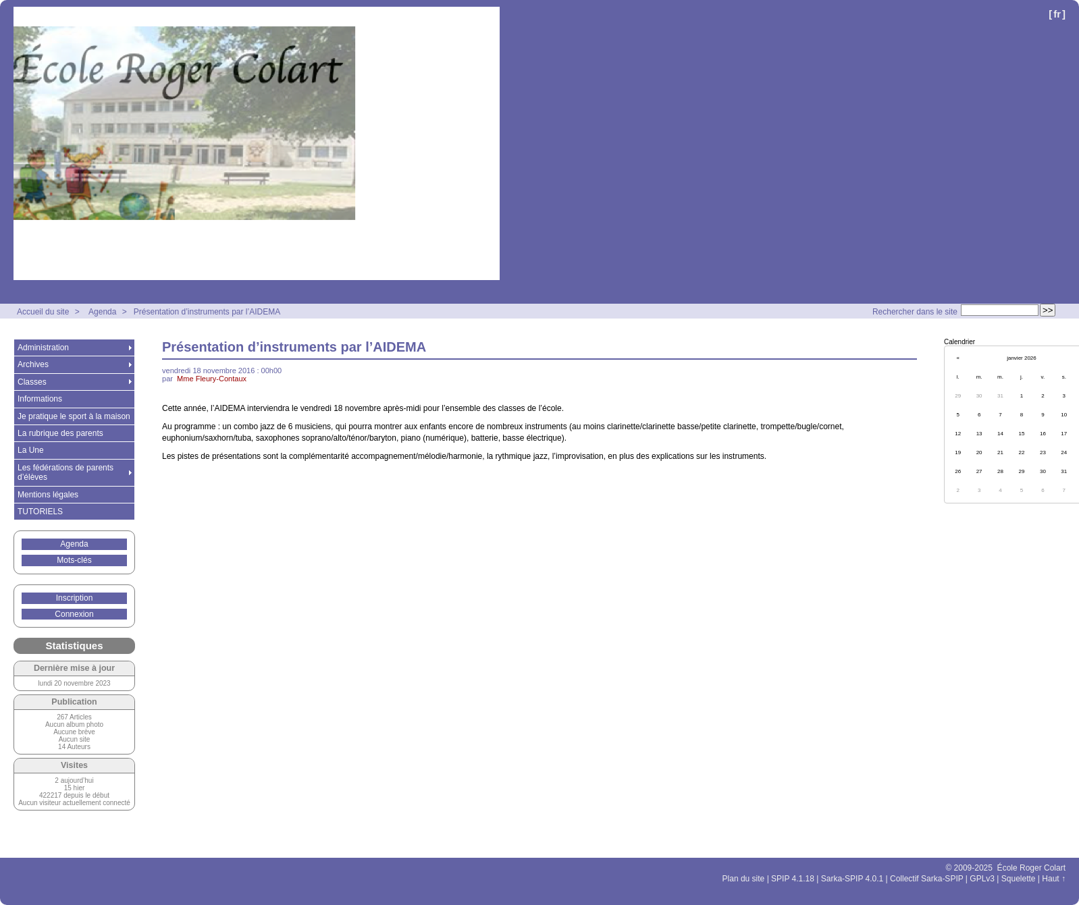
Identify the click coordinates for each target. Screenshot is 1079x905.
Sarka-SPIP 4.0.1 (852, 878)
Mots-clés (74, 560)
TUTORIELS (40, 511)
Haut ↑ (1053, 878)
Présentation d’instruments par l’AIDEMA (207, 312)
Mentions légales (48, 494)
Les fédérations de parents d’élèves (65, 472)
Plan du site (743, 878)
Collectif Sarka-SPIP (927, 878)
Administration (43, 347)
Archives (33, 364)
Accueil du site (43, 312)
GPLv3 (982, 878)
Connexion (74, 614)
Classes (32, 382)
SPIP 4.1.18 (792, 878)
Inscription (74, 598)
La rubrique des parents (60, 433)
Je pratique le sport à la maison (74, 416)
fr (1057, 14)
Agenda (102, 312)
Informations (40, 399)
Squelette (1018, 878)
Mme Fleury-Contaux (211, 379)
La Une (31, 450)
